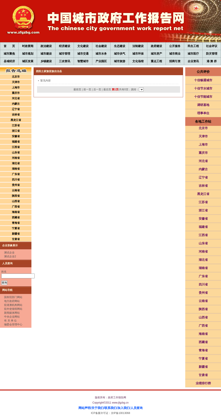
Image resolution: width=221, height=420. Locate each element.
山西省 (16, 201)
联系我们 (110, 408)
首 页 (9, 46)
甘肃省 (16, 239)
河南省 (16, 157)
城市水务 (101, 53)
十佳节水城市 (203, 88)
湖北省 (16, 163)
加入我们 (123, 408)
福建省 (16, 141)
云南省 (16, 190)
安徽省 (16, 136)
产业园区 (101, 61)
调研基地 (203, 105)
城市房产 (156, 53)
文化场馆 (138, 61)
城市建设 (46, 53)
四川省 (16, 179)
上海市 (16, 87)
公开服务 (174, 46)
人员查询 (136, 408)
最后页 (107, 89)
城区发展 (27, 61)
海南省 (16, 212)
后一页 (97, 89)
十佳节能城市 (203, 96)
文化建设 (83, 46)
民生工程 (193, 46)
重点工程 (156, 61)
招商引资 (174, 61)
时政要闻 (27, 46)
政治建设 (46, 46)
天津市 (16, 82)
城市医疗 (193, 53)
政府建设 (156, 46)
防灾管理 (211, 53)
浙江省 (16, 130)
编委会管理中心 (13, 324)
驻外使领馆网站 (13, 308)
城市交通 (83, 53)
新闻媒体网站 (12, 312)
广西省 (16, 206)
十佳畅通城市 (203, 80)
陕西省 (16, 195)
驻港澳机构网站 (13, 304)
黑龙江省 (16, 120)
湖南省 (16, 168)
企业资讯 (193, 61)
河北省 (16, 98)
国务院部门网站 (13, 297)
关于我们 (97, 408)
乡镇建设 (46, 61)
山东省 (16, 152)
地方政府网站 (12, 301)
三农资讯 (64, 61)
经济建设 (64, 46)
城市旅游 (119, 61)
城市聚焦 (9, 53)
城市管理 (64, 53)
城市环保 (138, 53)
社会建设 (101, 46)
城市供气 (119, 53)
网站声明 (84, 408)
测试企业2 (10, 256)
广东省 (16, 174)
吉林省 (16, 114)
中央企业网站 (12, 316)
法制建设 (138, 46)
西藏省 (16, 217)
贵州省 (16, 184)
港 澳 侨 (212, 61)
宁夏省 (16, 228)
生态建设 (119, 46)
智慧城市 (83, 61)
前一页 (87, 89)
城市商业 (174, 53)
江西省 (16, 147)
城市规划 (27, 53)
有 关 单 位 (10, 320)
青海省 (16, 222)
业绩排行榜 (203, 383)
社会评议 (211, 46)
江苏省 (16, 125)
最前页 (77, 89)
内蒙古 (16, 103)
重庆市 (16, 92)
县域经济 (9, 61)
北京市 (16, 76)
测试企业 (9, 252)
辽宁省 (16, 109)
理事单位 (203, 113)
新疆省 (16, 233)
